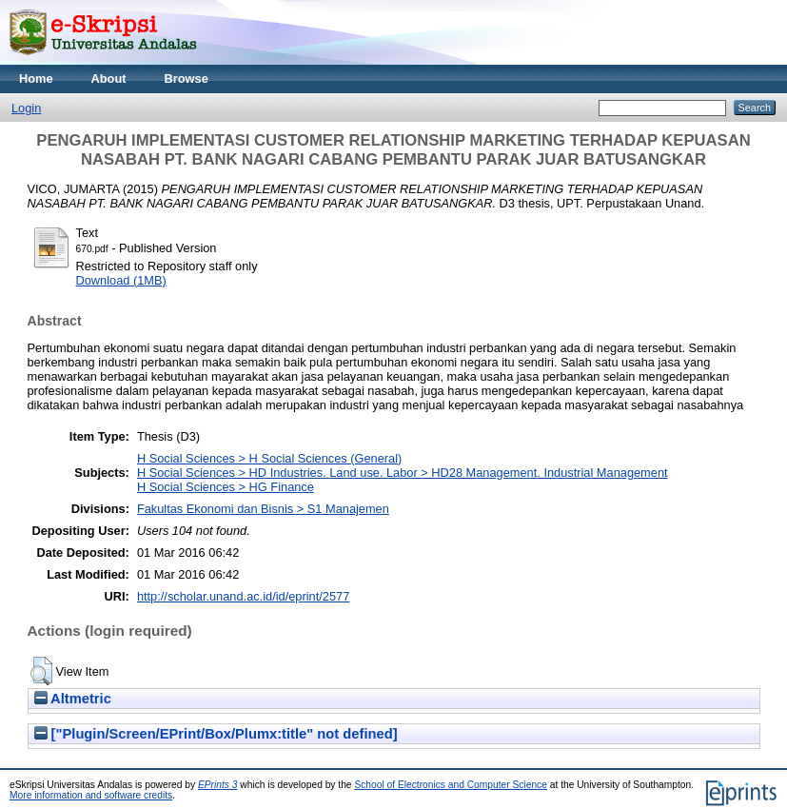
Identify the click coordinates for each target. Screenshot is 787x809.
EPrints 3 (218, 784)
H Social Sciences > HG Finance (225, 487)
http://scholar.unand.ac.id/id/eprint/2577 (243, 596)
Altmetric (72, 698)
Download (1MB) (121, 280)
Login (26, 108)
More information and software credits (91, 795)
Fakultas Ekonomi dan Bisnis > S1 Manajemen (263, 509)
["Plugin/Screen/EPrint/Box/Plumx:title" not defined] (216, 733)
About (109, 78)
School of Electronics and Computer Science (450, 784)
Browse (186, 78)
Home (36, 78)
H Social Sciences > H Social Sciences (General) (269, 458)
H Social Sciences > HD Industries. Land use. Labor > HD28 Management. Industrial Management (402, 472)
